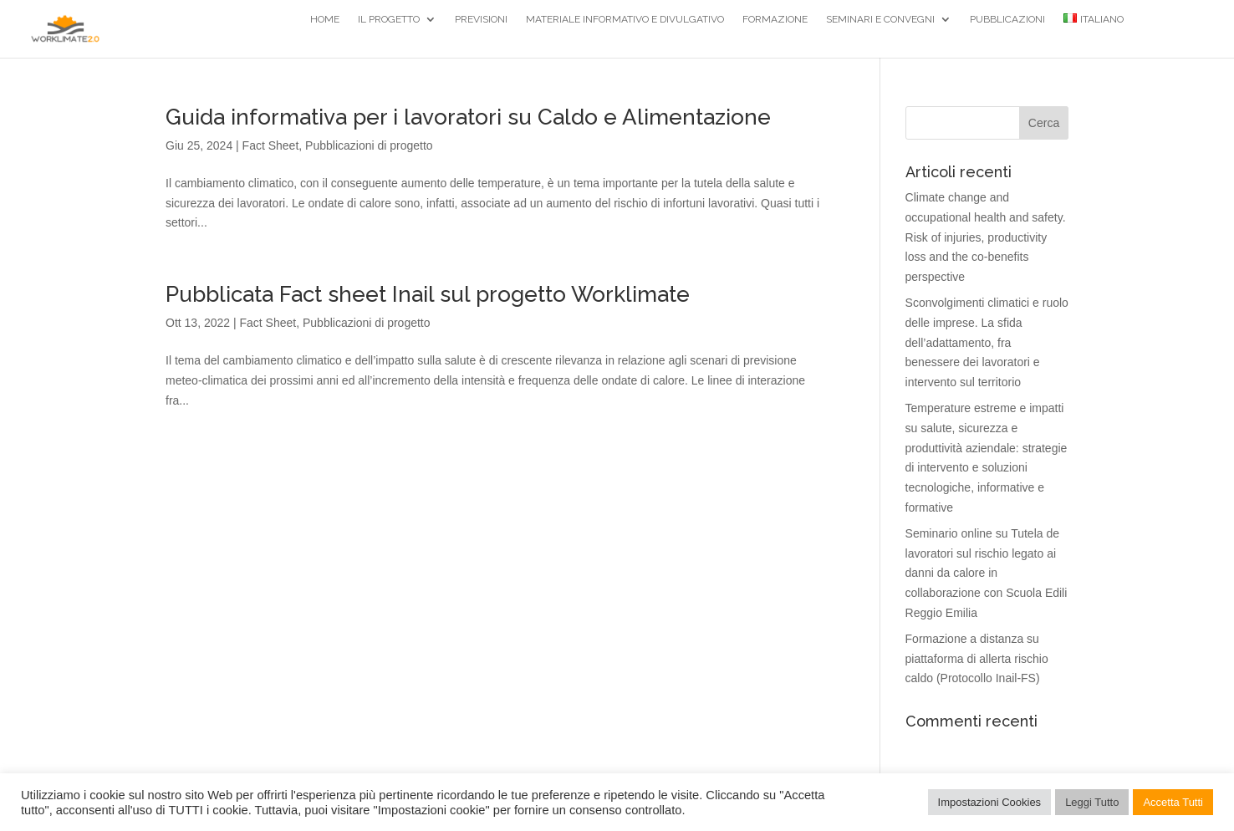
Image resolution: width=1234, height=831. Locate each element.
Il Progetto (389, 19)
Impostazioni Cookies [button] (990, 802)
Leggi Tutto (1092, 802)
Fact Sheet (270, 145)
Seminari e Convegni (880, 19)
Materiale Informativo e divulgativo (625, 19)
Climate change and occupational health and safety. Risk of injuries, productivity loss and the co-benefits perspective (985, 237)
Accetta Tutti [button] (1173, 802)
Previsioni (481, 19)
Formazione (775, 19)
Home (324, 19)
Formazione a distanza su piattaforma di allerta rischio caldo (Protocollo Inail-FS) (976, 659)
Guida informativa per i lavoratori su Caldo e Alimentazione (468, 117)
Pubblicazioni (1007, 19)
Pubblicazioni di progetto (369, 145)
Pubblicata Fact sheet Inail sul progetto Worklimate (428, 294)
